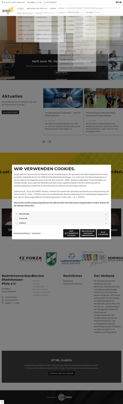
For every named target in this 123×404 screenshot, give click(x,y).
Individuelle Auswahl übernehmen (76, 234)
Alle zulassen (98, 234)
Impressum (36, 229)
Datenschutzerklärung (21, 229)
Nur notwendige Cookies (54, 234)
